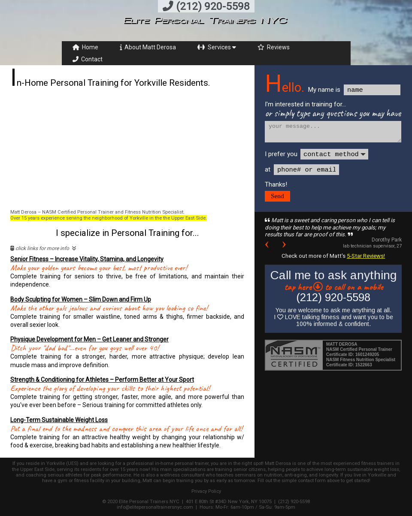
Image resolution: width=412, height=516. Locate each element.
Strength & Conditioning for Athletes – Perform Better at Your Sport (102, 379)
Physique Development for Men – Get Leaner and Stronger (89, 339)
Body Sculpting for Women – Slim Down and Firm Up (80, 299)
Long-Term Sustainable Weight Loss (59, 419)
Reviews (274, 47)
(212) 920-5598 (206, 6)
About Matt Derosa (148, 47)
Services (216, 47)
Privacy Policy (206, 491)
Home (85, 47)
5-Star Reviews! (366, 256)
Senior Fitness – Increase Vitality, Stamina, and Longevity (87, 259)
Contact (88, 59)
